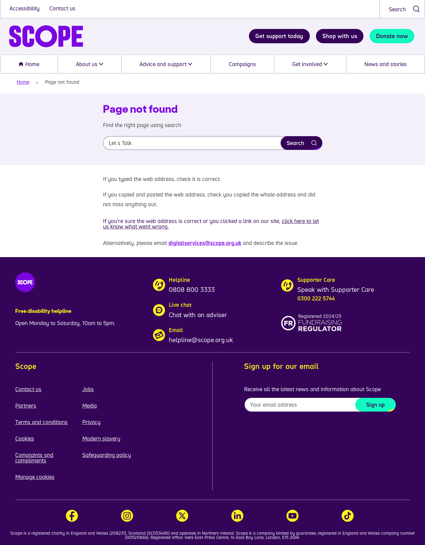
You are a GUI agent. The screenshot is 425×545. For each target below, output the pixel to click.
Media (89, 405)
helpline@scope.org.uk (201, 339)
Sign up (375, 404)
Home (28, 64)
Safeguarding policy (106, 454)
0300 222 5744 (316, 298)
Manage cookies (35, 476)
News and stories (385, 64)
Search (397, 9)
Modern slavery (101, 438)
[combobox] (402, 9)
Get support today (279, 36)
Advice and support (166, 64)
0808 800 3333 (192, 289)
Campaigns (242, 64)
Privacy (91, 422)
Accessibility (25, 8)
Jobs (88, 389)
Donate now (392, 36)
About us (89, 64)
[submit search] (416, 9)
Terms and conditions (41, 422)
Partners (25, 405)
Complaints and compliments (34, 457)
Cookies (24, 438)
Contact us (62, 8)
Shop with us (339, 36)
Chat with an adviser (198, 314)
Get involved (310, 64)
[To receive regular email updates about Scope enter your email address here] (320, 404)
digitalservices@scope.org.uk (204, 242)
